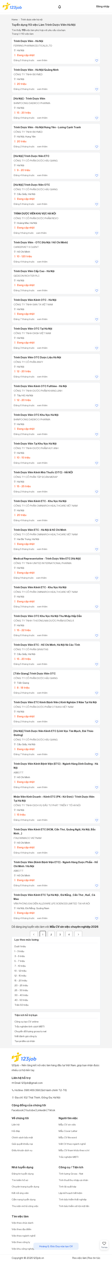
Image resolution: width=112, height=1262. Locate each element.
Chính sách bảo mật (22, 1137)
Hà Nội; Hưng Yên (25, 136)
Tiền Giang (21, 683)
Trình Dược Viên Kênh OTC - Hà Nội (35, 300)
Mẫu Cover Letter (68, 1131)
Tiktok (51, 1110)
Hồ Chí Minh (22, 251)
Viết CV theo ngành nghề (72, 1144)
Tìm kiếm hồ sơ (20, 1180)
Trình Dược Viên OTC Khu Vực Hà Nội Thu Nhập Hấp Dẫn (48, 616)
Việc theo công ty (21, 1242)
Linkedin (41, 1110)
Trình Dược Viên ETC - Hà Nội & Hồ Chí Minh (40, 530)
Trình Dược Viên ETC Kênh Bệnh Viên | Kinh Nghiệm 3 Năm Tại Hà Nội (55, 702)
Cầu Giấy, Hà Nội (24, 194)
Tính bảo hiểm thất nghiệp (72, 1199)
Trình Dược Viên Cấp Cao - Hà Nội (34, 271)
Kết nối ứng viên (20, 1193)
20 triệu (20, 84)
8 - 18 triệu (21, 688)
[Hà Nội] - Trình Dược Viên (29, 99)
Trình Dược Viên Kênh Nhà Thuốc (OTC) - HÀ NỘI (43, 472)
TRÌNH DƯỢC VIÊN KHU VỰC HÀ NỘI (35, 213)
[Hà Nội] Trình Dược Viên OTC (32, 185)
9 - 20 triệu (22, 170)
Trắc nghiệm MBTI (68, 1157)
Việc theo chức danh (22, 1223)
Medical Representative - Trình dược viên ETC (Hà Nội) (47, 559)
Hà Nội (19, 50)
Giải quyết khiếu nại (22, 1144)
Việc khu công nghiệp (23, 1249)
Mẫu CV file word (68, 1137)
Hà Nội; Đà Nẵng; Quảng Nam (31, 908)
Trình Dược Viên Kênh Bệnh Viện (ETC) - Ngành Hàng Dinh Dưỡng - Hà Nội (56, 766)
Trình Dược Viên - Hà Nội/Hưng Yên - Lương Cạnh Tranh (47, 127)
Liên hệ (15, 1124)
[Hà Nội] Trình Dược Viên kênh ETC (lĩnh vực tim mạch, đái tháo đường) (53, 733)
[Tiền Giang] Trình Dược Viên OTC (35, 674)
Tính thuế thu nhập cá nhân (73, 1180)
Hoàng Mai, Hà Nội (25, 223)
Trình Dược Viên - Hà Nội (28, 41)
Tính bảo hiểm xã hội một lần (74, 1206)
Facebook (17, 1110)
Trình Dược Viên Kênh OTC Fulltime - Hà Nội (40, 386)
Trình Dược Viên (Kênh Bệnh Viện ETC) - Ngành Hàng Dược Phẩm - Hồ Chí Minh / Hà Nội (56, 864)
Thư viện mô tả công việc (25, 1206)
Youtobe (30, 1110)
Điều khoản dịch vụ (22, 1150)
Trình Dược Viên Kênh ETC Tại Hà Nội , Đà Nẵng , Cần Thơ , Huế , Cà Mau (54, 897)
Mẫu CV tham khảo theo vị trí (74, 1150)
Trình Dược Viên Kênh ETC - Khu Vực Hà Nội (40, 501)
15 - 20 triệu (22, 113)
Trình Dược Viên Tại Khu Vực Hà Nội (35, 444)
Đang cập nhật (24, 55)
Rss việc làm (79, 1258)
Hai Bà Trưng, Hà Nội (26, 539)
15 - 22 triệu (22, 630)
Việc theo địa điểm (21, 1229)
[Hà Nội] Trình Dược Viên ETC (31, 156)
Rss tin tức (94, 1258)
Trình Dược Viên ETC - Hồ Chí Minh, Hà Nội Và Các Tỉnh (47, 645)
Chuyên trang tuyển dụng (25, 1186)
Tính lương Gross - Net (71, 1173)
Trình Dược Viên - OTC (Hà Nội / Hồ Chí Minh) (41, 242)
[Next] (78, 934)
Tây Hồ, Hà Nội (23, 395)
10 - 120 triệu (23, 256)
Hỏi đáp (16, 1131)
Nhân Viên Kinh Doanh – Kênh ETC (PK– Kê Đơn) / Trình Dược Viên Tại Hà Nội (54, 799)
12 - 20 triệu (22, 371)
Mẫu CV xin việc (67, 1124)
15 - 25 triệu (22, 486)
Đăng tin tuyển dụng (23, 1173)
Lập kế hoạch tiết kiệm (70, 1193)
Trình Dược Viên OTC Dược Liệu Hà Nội (37, 357)
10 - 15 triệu (22, 458)
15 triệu (19, 815)
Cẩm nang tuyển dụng (23, 1199)
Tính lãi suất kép (67, 1186)
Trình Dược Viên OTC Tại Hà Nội (33, 329)
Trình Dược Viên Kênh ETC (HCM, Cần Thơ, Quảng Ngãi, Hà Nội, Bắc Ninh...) (55, 831)
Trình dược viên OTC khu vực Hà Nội (36, 415)
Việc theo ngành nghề (23, 1235)
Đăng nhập (102, 6)
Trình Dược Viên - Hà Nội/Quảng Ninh (36, 70)
